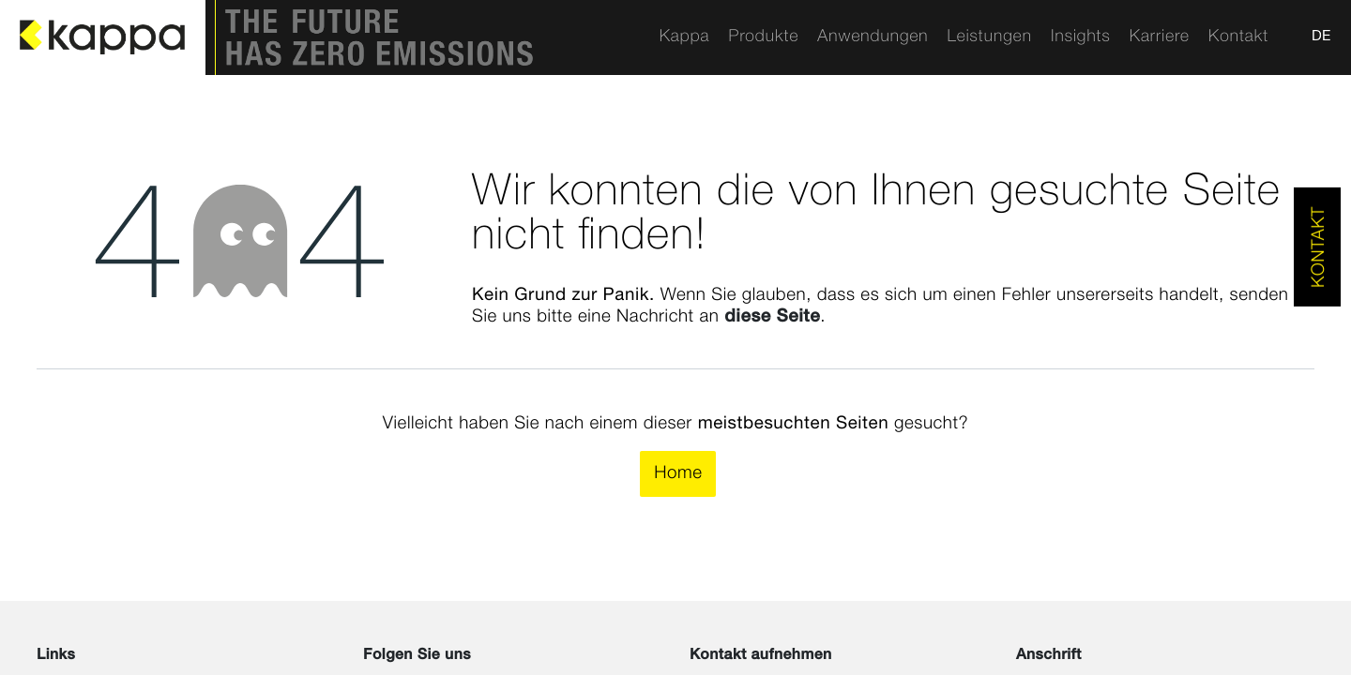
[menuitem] (684, 37)
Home (678, 474)
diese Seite (772, 317)
